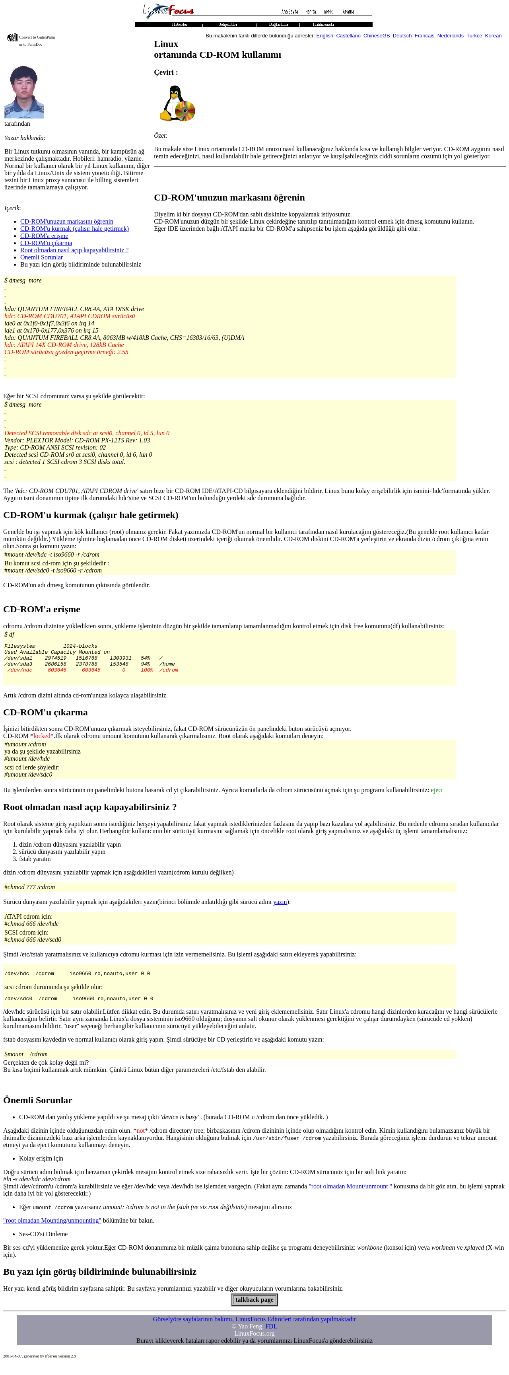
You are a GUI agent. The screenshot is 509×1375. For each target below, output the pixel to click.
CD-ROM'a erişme (44, 235)
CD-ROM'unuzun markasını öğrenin (66, 221)
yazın (280, 909)
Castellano (348, 36)
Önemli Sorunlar (41, 257)
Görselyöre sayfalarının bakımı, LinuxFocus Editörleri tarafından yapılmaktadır (254, 1328)
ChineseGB (376, 36)
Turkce (474, 36)
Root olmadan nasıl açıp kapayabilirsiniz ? (74, 250)
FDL (271, 1335)
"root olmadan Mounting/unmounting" (52, 1230)
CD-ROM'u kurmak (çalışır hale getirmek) (74, 228)
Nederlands (450, 36)
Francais (425, 36)
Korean (493, 36)
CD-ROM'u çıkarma (46, 243)
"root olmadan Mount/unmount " (350, 1195)
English (325, 36)
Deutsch (402, 36)
